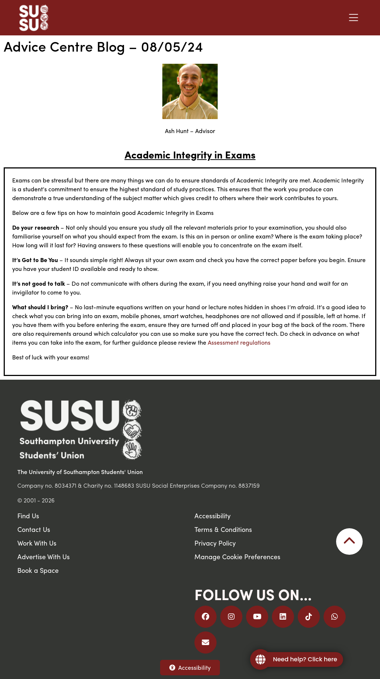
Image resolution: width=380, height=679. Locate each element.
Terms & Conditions (223, 529)
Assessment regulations (239, 342)
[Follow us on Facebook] (205, 617)
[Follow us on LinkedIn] (283, 617)
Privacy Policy (215, 542)
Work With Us (36, 542)
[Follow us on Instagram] (231, 617)
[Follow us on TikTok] (309, 617)
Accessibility (190, 667)
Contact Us (33, 529)
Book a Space (38, 570)
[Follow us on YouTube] (257, 617)
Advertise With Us (43, 556)
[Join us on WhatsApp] (335, 617)
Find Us (28, 515)
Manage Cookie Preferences (237, 556)
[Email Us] (205, 642)
